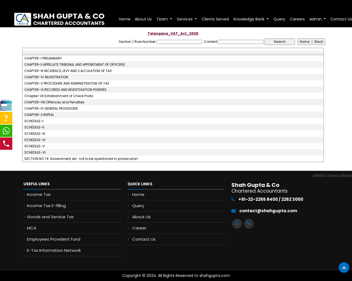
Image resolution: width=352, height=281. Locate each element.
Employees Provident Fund (50, 239)
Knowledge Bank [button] (250, 19)
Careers (297, 19)
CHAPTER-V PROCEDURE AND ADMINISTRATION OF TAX (66, 83)
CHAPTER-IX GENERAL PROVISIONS (51, 108)
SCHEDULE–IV (35, 140)
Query (279, 19)
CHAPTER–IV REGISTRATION (46, 77)
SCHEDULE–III (34, 133)
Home (124, 19)
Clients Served (215, 19)
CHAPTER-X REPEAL (39, 115)
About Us (143, 19)
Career (140, 227)
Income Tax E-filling (43, 205)
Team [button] (162, 19)
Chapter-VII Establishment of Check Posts (58, 96)
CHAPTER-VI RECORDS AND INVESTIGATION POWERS (65, 90)
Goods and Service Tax (47, 217)
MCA (28, 228)
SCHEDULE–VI (35, 152)
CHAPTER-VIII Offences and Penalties (54, 102)
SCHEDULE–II (34, 127)
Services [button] (185, 19)
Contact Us (144, 238)
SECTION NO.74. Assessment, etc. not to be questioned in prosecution (81, 159)
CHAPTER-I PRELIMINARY (43, 58)
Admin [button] (316, 19)
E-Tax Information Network (50, 250)
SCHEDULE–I (33, 121)
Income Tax (35, 194)
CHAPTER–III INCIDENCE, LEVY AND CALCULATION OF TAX (68, 71)
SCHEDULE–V (34, 146)
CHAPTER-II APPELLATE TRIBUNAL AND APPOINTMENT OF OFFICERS (74, 64)
